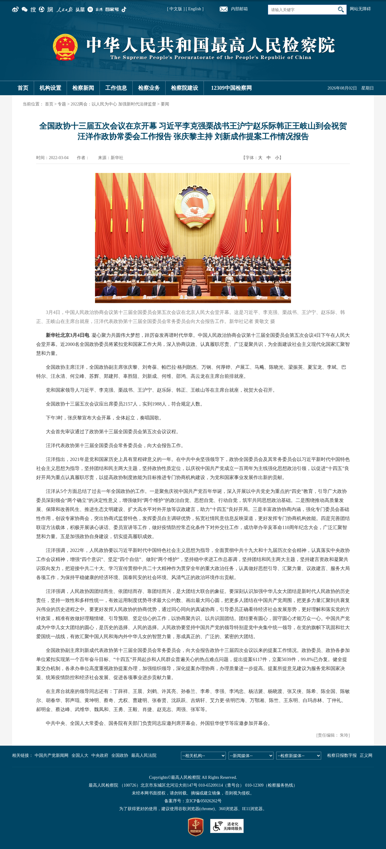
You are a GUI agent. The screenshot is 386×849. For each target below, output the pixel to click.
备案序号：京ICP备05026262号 (193, 801)
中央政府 (99, 755)
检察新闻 (83, 88)
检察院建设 (184, 88)
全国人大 (79, 755)
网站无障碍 (360, 9)
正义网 (366, 755)
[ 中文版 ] (176, 9)
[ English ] (195, 9)
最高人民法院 (144, 755)
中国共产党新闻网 (51, 755)
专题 (62, 104)
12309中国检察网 (231, 88)
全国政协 (119, 755)
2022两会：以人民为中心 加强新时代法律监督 (113, 104)
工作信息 (116, 88)
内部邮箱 (239, 9)
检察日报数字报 (342, 755)
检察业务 (149, 88)
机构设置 (50, 88)
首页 (22, 88)
